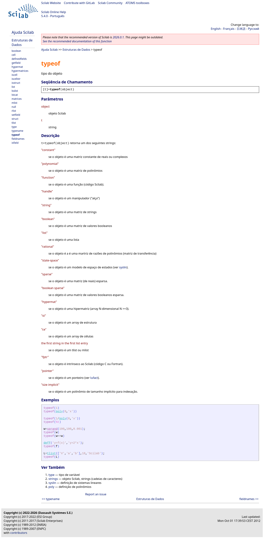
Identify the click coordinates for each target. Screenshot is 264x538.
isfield (15, 142)
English (216, 29)
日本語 (241, 29)
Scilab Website (51, 3)
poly (59, 411)
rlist (14, 110)
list (13, 86)
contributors (18, 533)
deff (47, 443)
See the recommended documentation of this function (77, 41)
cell (13, 55)
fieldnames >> (249, 499)
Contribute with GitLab (79, 3)
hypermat (17, 66)
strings (53, 479)
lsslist (15, 90)
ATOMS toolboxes (137, 3)
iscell (14, 74)
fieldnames (18, 138)
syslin (123, 267)
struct (15, 118)
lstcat (15, 94)
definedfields (19, 59)
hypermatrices (20, 70)
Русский (253, 29)
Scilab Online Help (53, 12)
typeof (16, 134)
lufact (94, 378)
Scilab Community (110, 3)
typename (17, 130)
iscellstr (16, 78)
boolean (16, 51)
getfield (16, 63)
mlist (14, 102)
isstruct (16, 82)
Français (228, 29)
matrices (17, 98)
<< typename (51, 499)
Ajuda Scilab (23, 32)
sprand (52, 429)
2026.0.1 (118, 37)
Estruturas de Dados (76, 50)
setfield (16, 114)
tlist (14, 122)
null (14, 106)
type (14, 126)
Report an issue (95, 494)
